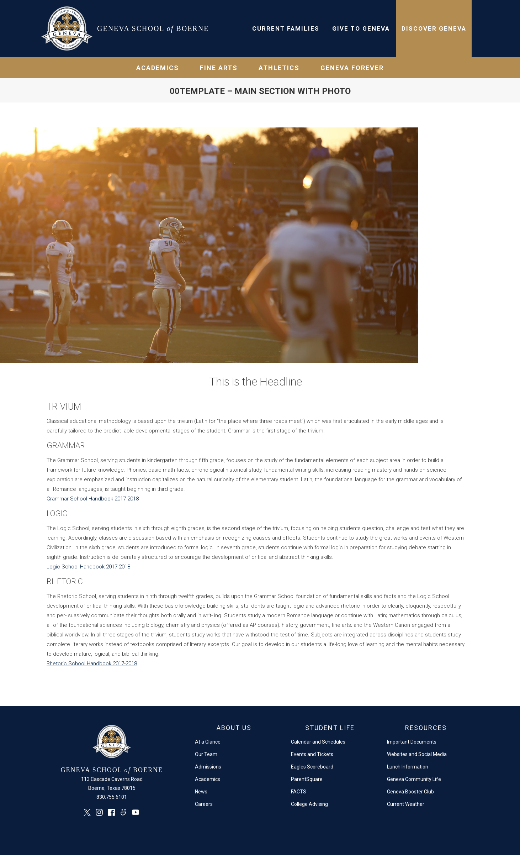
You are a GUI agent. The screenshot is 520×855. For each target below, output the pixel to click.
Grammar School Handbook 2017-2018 (93, 498)
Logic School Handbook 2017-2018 (88, 566)
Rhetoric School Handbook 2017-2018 (92, 663)
